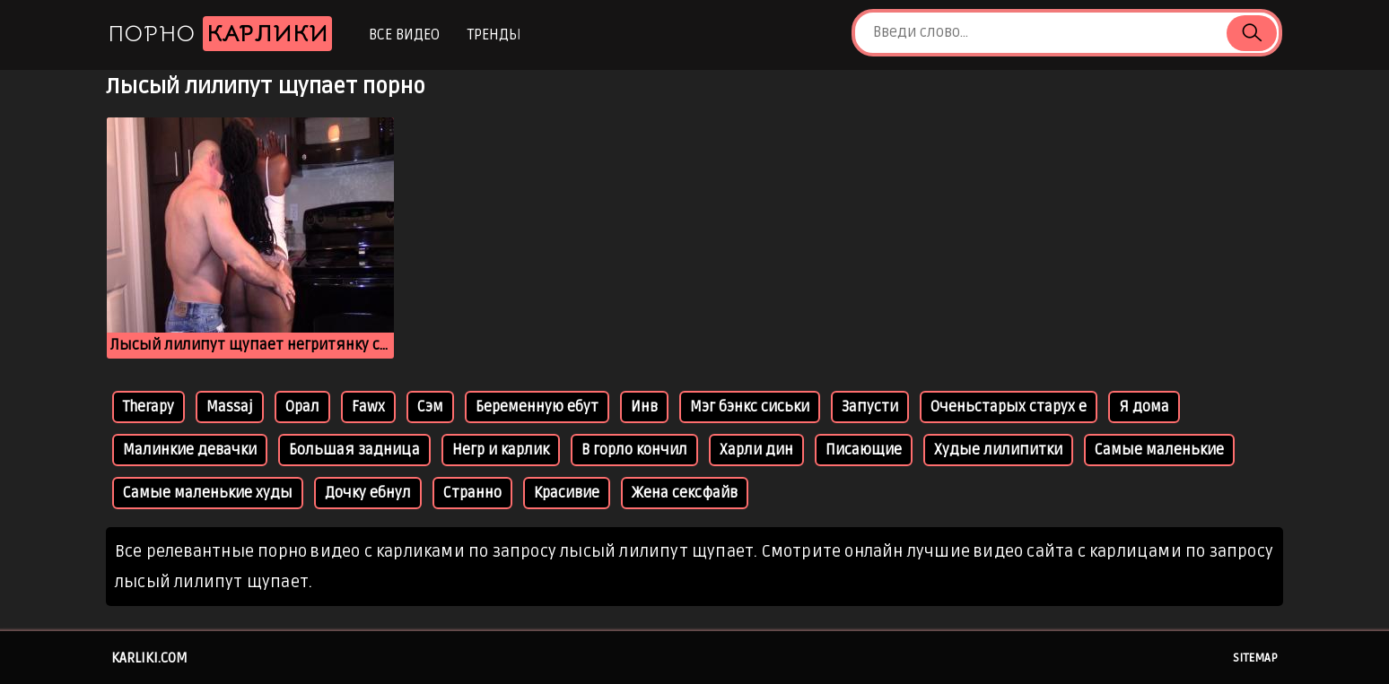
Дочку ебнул (368, 493)
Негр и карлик (500, 450)
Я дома (1144, 407)
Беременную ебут (537, 407)
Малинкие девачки (190, 450)
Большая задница (354, 450)
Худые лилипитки (998, 450)
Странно (472, 493)
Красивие (566, 493)
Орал (302, 407)
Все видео (404, 35)
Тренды (493, 35)
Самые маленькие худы (208, 493)
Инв (644, 407)
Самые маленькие (1159, 450)
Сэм (430, 407)
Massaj (229, 407)
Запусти (870, 407)
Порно (220, 33)
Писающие (864, 450)
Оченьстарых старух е (1008, 407)
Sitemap (1255, 658)
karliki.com (149, 658)
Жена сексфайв (685, 493)
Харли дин (756, 450)
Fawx (368, 407)
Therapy (148, 407)
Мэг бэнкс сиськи (749, 407)
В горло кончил (634, 450)
